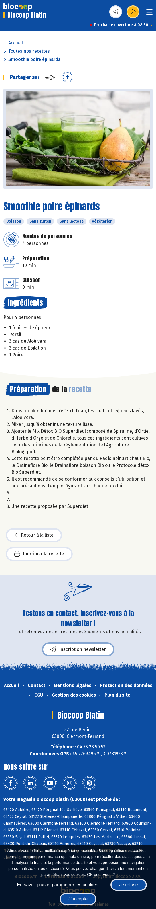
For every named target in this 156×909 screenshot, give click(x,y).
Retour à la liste (34, 535)
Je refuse (128, 884)
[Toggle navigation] (149, 13)
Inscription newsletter (78, 649)
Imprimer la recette (39, 554)
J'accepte (78, 898)
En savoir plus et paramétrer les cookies (57, 884)
